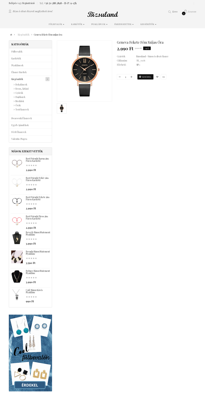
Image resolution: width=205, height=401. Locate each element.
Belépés (13, 3)
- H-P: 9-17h (69, 3)
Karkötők (16, 58)
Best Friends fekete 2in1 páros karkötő (37, 198)
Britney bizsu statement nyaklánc (38, 272)
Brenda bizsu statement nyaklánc (38, 252)
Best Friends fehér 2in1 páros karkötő (37, 179)
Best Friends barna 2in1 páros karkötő (37, 159)
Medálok (19, 101)
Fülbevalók (16, 51)
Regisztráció (28, 3)
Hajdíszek (20, 97)
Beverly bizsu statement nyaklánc (38, 233)
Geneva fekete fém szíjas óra (48, 35)
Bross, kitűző (22, 88)
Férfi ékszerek (18, 132)
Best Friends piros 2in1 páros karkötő (37, 217)
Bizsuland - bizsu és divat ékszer (152, 56)
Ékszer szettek (19, 72)
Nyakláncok (17, 65)
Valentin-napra (19, 138)
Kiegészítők (23, 35)
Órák (18, 105)
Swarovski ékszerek (21, 118)
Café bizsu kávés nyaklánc (34, 291)
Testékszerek (22, 109)
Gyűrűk (19, 92)
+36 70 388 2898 (53, 3)
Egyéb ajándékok (20, 125)
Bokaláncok (21, 84)
